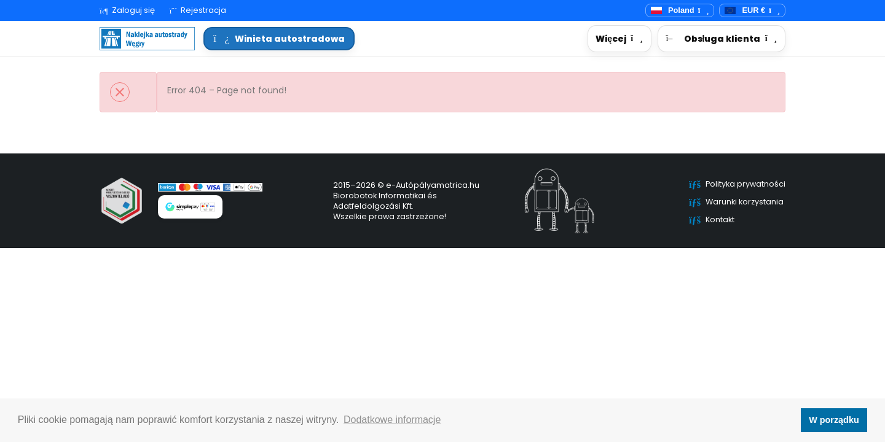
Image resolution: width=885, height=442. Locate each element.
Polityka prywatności (745, 184)
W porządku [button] (834, 420)
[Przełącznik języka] (680, 11)
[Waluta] (752, 11)
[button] (619, 39)
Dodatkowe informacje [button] (392, 419)
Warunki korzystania (745, 201)
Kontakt (720, 219)
